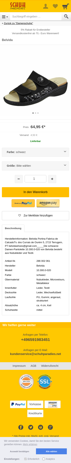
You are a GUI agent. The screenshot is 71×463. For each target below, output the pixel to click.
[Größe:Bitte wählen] (35, 165)
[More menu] (45, 6)
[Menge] (35, 178)
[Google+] (50, 427)
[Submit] (66, 16)
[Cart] (65, 6)
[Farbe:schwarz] (35, 152)
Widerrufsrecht (49, 365)
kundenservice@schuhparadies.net (35, 354)
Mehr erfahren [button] (30, 444)
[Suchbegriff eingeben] (36, 16)
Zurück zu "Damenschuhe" (18, 23)
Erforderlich (33, 459)
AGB (33, 365)
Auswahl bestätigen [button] (19, 451)
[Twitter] (31, 427)
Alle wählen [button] (51, 451)
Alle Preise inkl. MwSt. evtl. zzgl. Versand (36, 436)
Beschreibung (13, 228)
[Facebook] (21, 427)
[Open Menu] (5, 16)
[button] (35, 215)
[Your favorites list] (55, 6)
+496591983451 (35, 339)
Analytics (50, 459)
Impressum (19, 365)
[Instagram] (40, 427)
